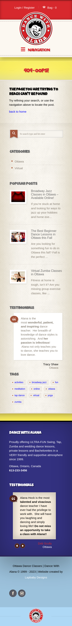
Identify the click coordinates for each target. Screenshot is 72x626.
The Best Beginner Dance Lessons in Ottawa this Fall (44, 234)
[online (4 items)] (35, 388)
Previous (17, 545)
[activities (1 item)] (18, 382)
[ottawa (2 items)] (50, 388)
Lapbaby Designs (36, 577)
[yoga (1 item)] (49, 395)
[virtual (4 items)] (34, 395)
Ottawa (19, 161)
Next (22, 545)
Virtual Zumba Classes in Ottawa (46, 272)
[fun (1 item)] (55, 382)
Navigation (39, 49)
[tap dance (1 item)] (18, 395)
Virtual (19, 168)
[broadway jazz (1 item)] (38, 382)
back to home (17, 111)
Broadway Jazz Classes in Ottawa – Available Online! (44, 194)
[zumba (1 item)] (17, 401)
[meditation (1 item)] (18, 388)
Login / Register (24, 7)
